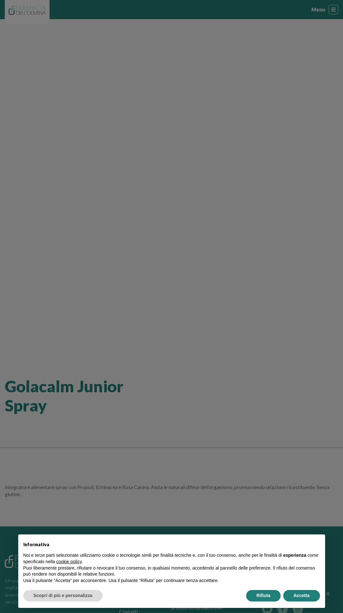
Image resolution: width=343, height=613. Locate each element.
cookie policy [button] (69, 561)
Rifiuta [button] (263, 595)
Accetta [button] (301, 595)
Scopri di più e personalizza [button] (63, 595)
